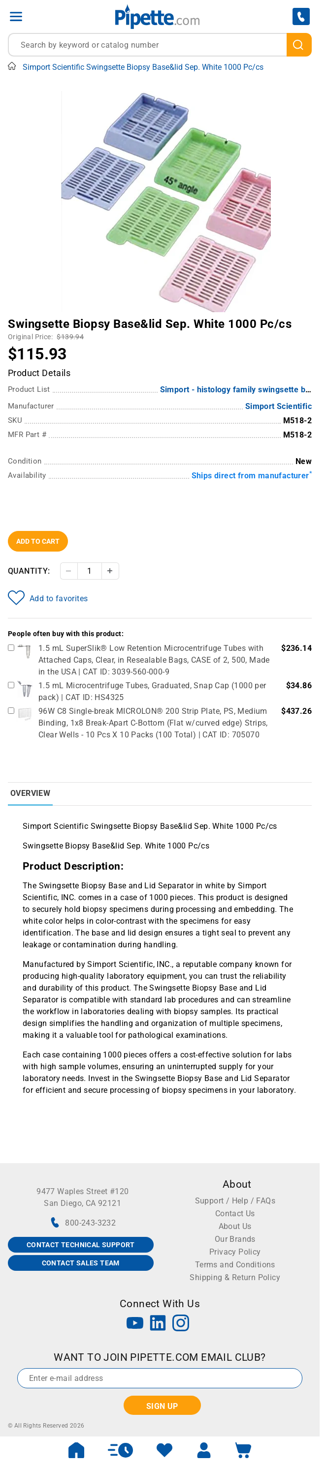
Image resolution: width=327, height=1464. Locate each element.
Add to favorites (48, 597)
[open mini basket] (243, 1450)
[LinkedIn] (158, 1324)
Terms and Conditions (235, 1264)
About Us (235, 1226)
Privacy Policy (235, 1252)
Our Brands (235, 1239)
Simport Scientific (278, 406)
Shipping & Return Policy (235, 1277)
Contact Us (235, 1213)
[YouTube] (135, 1324)
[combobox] (160, 45)
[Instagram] (180, 1324)
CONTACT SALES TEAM (81, 1263)
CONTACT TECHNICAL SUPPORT (81, 1245)
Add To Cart (38, 541)
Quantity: (29, 571)
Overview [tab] (30, 793)
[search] (299, 45)
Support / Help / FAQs (235, 1200)
